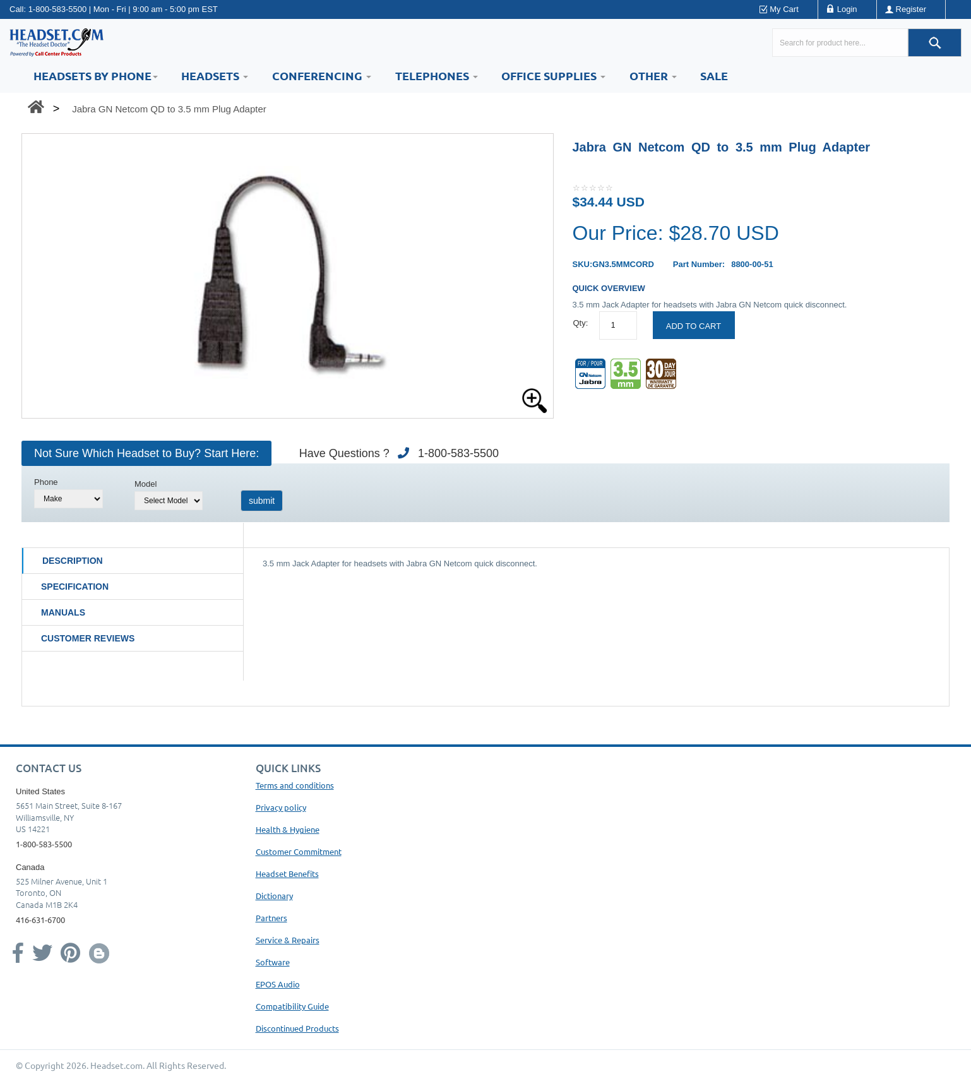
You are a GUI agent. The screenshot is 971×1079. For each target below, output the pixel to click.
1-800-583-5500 (57, 9)
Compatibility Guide (292, 1006)
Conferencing (321, 75)
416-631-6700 (40, 919)
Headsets (214, 75)
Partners (271, 917)
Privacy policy (281, 807)
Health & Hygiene (287, 829)
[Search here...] (840, 42)
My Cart (784, 9)
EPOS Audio (278, 984)
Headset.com (116, 1065)
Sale (714, 75)
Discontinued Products (297, 1028)
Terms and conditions (295, 785)
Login (847, 9)
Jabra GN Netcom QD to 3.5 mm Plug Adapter (169, 109)
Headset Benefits (287, 873)
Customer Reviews (87, 638)
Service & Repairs (287, 939)
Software (273, 962)
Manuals (63, 612)
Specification (75, 586)
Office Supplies (553, 75)
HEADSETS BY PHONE (95, 75)
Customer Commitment (299, 851)
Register (911, 9)
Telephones (436, 75)
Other (653, 75)
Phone (46, 482)
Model (145, 484)
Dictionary (274, 895)
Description (72, 561)
